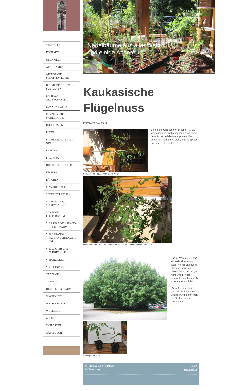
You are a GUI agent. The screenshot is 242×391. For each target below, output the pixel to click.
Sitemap (109, 365)
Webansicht (190, 369)
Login (194, 365)
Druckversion (94, 365)
